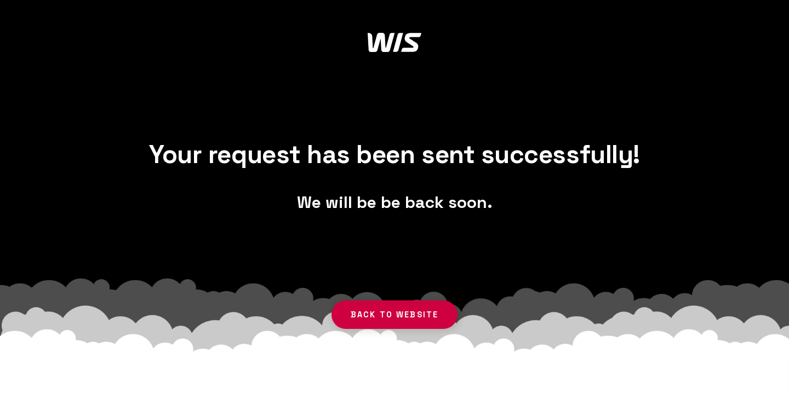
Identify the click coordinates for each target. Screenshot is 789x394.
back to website (395, 315)
